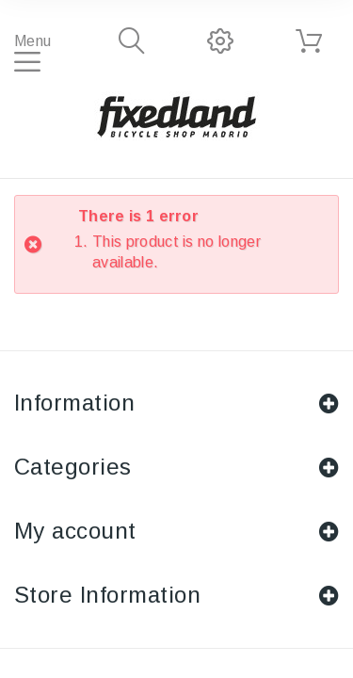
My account (75, 530)
